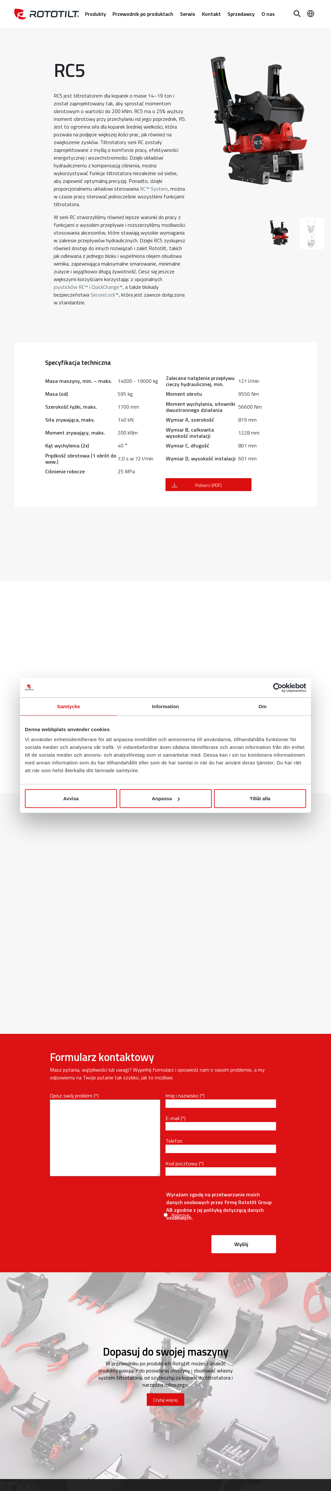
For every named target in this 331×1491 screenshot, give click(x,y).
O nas (268, 14)
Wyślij (241, 1244)
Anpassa (166, 798)
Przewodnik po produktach (142, 14)
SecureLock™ (105, 295)
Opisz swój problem (71, 1095)
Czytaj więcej (165, 1399)
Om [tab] (262, 706)
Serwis (187, 14)
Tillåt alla (260, 798)
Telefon (174, 1141)
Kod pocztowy (182, 1163)
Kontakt (211, 14)
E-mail (172, 1118)
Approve (180, 1215)
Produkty (95, 14)
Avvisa (71, 798)
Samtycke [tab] (68, 706)
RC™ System (154, 189)
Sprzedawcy (241, 14)
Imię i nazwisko (182, 1095)
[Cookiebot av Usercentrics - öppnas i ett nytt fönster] (278, 687)
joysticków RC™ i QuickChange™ (88, 287)
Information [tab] (165, 706)
